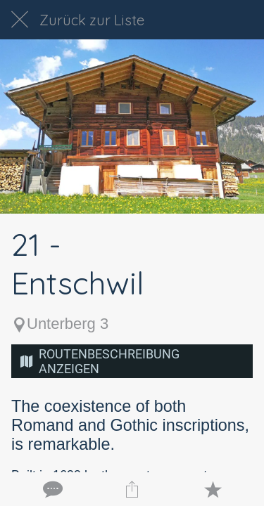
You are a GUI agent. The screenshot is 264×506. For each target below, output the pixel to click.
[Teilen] (132, 489)
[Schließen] (19, 19)
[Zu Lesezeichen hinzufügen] (213, 489)
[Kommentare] (51, 489)
